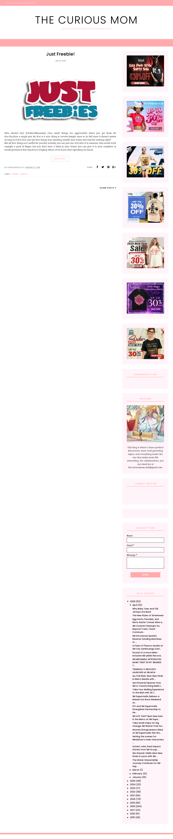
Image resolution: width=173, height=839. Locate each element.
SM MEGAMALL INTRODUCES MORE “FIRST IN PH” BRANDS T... (146, 662)
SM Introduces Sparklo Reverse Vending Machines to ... (147, 639)
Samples (24, 174)
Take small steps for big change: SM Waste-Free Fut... (147, 724)
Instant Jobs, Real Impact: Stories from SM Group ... (146, 748)
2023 (132, 788)
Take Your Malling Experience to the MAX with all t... (148, 691)
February (137, 773)
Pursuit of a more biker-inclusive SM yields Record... (147, 654)
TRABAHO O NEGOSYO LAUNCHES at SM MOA (144, 671)
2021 (132, 795)
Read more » (60, 158)
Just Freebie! (60, 54)
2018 (132, 806)
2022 (132, 791)
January (136, 777)
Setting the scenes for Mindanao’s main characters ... (148, 739)
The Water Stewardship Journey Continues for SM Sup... (146, 763)
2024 (133, 784)
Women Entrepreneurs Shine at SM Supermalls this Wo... (147, 731)
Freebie (15, 174)
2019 (132, 802)
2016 (132, 813)
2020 (132, 799)
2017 (132, 810)
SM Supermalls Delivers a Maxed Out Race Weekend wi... (146, 699)
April (134, 605)
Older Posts (107, 188)
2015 (132, 817)
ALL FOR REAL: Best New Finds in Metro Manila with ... (147, 677)
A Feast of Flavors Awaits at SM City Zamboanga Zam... (147, 647)
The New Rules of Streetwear (148, 615)
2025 (132, 780)
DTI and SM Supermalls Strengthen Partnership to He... (146, 709)
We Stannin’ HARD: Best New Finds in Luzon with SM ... (147, 755)
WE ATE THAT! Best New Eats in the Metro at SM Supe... (147, 718)
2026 (132, 601)
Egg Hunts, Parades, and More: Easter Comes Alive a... (147, 621)
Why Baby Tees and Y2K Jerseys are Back (145, 610)
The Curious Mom (86, 20)
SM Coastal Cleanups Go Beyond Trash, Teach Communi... (146, 629)
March (135, 769)
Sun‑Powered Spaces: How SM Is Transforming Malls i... (147, 684)
